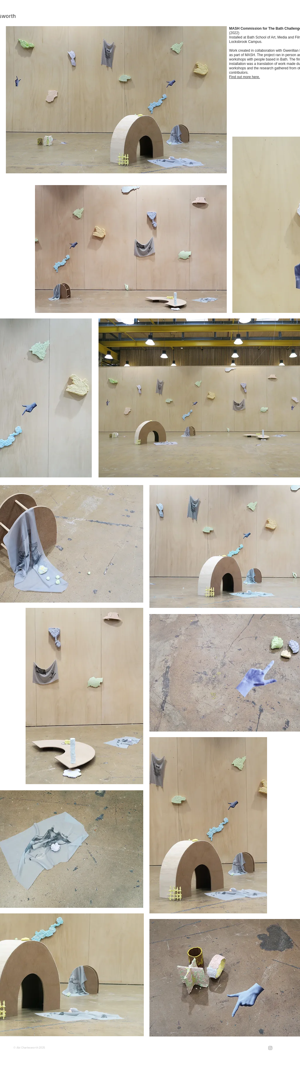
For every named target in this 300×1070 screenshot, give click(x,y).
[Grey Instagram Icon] (270, 1048)
